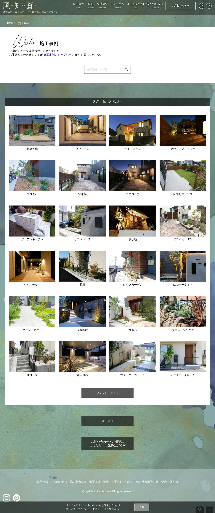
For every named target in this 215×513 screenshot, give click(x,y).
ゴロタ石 (32, 194)
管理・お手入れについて (118, 481)
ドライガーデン (183, 239)
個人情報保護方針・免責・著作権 (157, 481)
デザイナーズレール (182, 375)
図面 (90, 3)
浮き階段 (82, 329)
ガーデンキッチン (32, 239)
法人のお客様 (154, 3)
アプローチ (133, 194)
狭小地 (133, 239)
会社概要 (102, 3)
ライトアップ (132, 148)
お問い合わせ (180, 5)
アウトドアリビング (182, 148)
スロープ (32, 375)
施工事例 (78, 3)
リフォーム (82, 148)
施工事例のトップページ (59, 54)
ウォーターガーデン (132, 375)
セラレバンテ (82, 239)
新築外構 (32, 148)
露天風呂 (82, 375)
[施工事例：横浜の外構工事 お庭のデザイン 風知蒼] (19, 5)
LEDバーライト (182, 284)
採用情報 (42, 481)
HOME (11, 23)
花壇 (82, 284)
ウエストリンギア (183, 329)
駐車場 (82, 194)
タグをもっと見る (107, 392)
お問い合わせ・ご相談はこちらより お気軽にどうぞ (107, 443)
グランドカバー (32, 329)
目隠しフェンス (183, 194)
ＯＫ (141, 507)
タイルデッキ (32, 284)
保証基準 (94, 481)
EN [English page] (208, 5)
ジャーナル (117, 3)
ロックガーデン (132, 284)
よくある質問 (135, 3)
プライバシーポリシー (90, 509)
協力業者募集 (78, 481)
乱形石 (133, 329)
